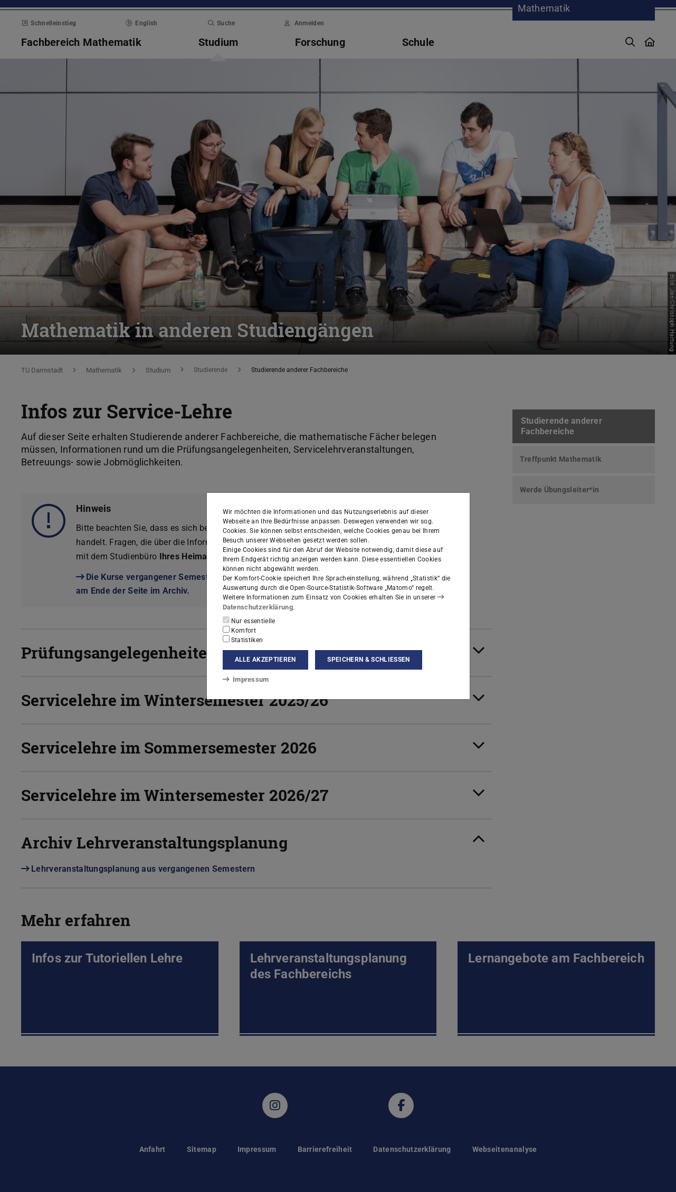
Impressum (244, 679)
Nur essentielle (249, 620)
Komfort (239, 629)
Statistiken (243, 639)
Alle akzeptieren (265, 659)
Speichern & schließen (368, 659)
